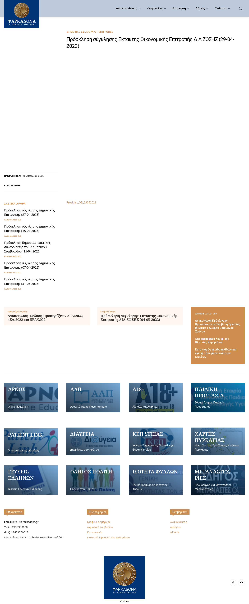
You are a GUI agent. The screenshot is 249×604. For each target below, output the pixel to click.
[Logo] (124, 577)
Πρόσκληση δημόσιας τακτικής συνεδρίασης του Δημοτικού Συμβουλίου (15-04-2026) (27, 247)
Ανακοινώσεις (12, 220)
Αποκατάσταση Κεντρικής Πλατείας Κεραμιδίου (212, 340)
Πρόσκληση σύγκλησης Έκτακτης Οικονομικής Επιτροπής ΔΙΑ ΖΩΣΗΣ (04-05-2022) (138, 318)
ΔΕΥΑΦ (174, 532)
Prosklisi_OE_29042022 (81, 202)
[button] (241, 8)
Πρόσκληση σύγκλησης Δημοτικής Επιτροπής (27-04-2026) (29, 212)
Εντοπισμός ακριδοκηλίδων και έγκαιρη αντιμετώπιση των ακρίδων (215, 353)
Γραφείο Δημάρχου (98, 521)
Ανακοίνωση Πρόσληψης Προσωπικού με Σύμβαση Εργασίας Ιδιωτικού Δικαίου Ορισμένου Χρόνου (217, 326)
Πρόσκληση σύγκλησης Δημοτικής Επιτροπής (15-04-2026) (29, 228)
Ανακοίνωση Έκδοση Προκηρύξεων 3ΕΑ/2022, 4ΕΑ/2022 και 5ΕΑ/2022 (46, 318)
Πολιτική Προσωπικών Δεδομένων (108, 537)
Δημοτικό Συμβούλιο (100, 527)
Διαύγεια (175, 527)
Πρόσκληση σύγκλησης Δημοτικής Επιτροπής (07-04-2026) (29, 265)
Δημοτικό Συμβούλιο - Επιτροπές (90, 32)
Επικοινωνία (14, 512)
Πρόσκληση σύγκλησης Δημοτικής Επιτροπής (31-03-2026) (29, 281)
